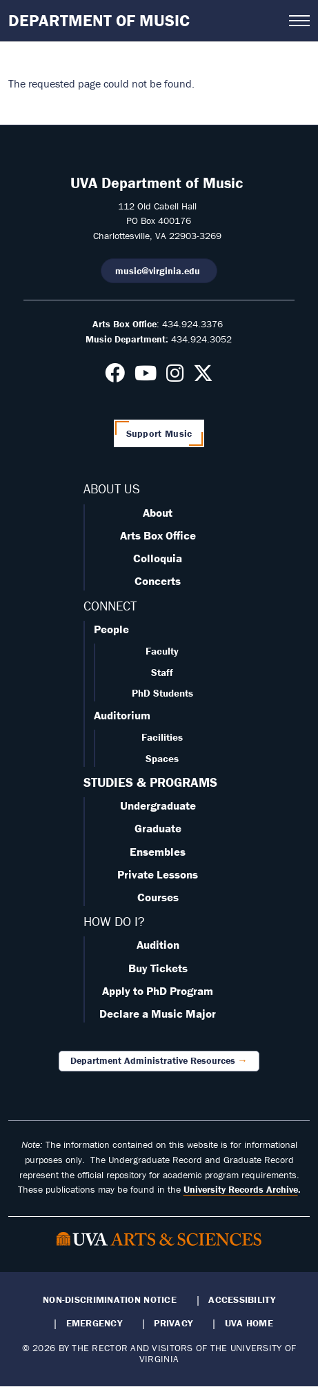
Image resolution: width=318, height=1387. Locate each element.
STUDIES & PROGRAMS (150, 782)
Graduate (158, 828)
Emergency (94, 1322)
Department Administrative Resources (152, 1060)
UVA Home (249, 1322)
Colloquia (157, 558)
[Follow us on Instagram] (174, 377)
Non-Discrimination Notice (110, 1299)
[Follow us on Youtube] (146, 377)
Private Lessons (157, 874)
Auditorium (122, 715)
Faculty (162, 650)
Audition (158, 944)
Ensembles (158, 851)
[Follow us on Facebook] (115, 377)
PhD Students (162, 692)
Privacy (173, 1322)
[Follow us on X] (203, 377)
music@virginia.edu (159, 271)
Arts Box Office (158, 535)
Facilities (162, 736)
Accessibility (241, 1299)
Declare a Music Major (157, 1013)
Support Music (159, 433)
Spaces (162, 758)
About (157, 512)
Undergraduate (158, 805)
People (111, 629)
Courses (158, 897)
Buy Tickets (158, 968)
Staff (162, 672)
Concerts (158, 580)
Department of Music (99, 20)
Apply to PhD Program (157, 990)
